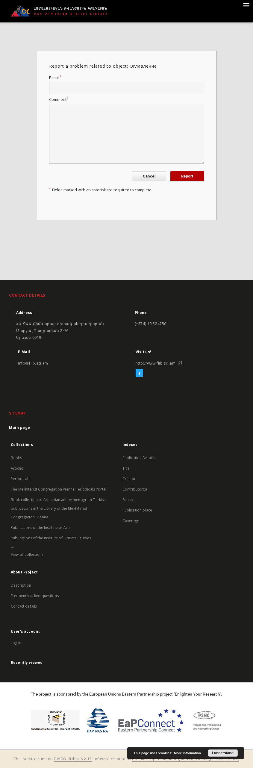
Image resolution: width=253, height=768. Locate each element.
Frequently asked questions (35, 595)
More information (187, 753)
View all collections (27, 554)
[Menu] (246, 5)
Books (16, 457)
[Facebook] (139, 373)
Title (126, 468)
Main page (19, 427)
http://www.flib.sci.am (156, 363)
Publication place (137, 510)
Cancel (149, 176)
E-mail (55, 77)
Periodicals (20, 478)
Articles (17, 468)
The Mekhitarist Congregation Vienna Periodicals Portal (58, 489)
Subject (128, 499)
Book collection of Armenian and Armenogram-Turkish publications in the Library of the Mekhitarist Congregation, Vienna (58, 508)
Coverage (130, 520)
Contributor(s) (134, 489)
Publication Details (138, 457)
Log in (16, 642)
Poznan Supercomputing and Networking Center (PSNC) (185, 758)
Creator (129, 478)
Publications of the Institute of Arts (41, 527)
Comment (58, 99)
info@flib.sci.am (33, 363)
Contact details (24, 606)
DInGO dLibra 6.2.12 (73, 758)
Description (21, 585)
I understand (223, 753)
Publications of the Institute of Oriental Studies (51, 538)
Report (187, 176)
